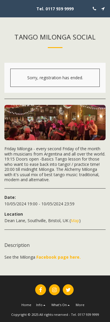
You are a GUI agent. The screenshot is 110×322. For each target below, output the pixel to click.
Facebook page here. (58, 257)
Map (75, 220)
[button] (6, 8)
